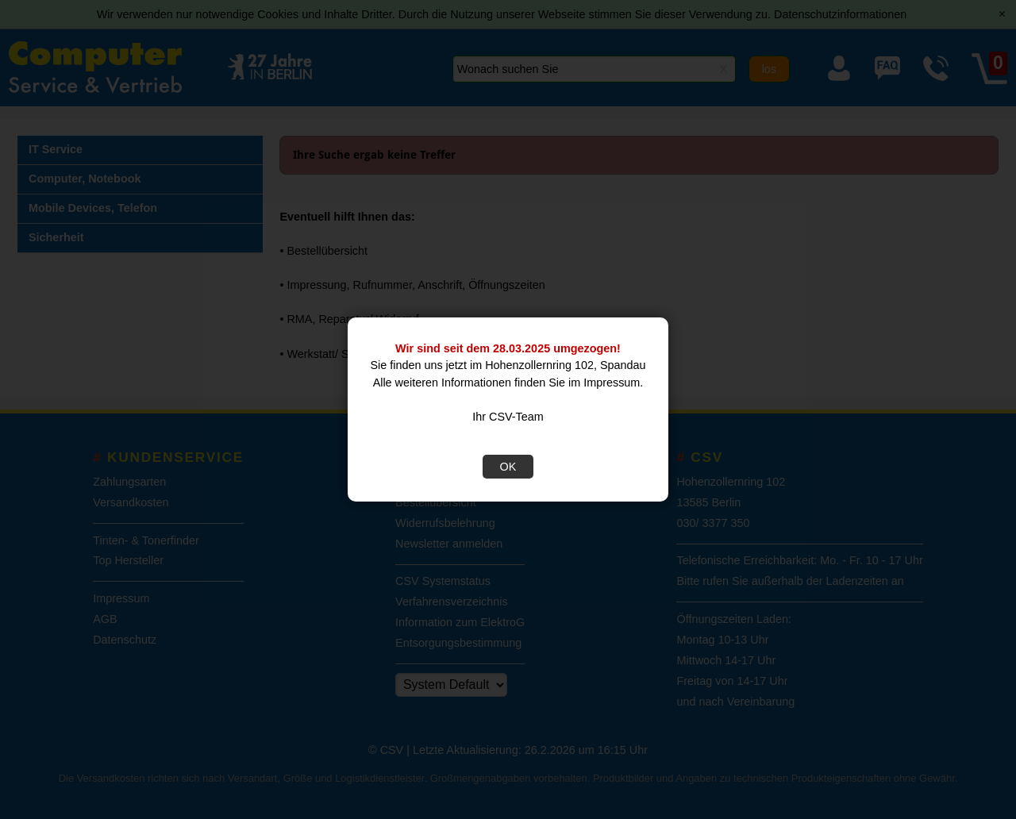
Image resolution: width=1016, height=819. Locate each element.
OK (508, 466)
